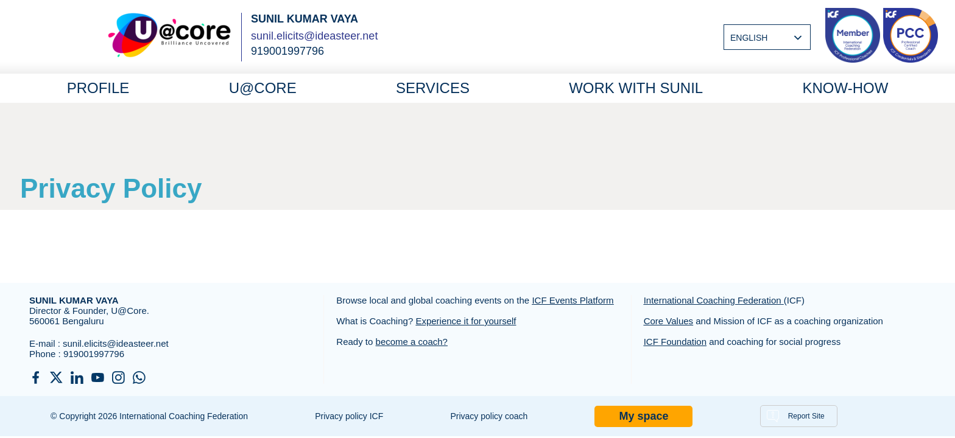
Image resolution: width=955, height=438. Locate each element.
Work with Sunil (636, 88)
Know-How (845, 88)
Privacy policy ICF (349, 416)
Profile (98, 88)
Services (433, 88)
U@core (263, 88)
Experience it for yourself (465, 321)
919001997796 (93, 354)
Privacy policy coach (488, 416)
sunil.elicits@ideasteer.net (314, 36)
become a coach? (412, 341)
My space (643, 416)
